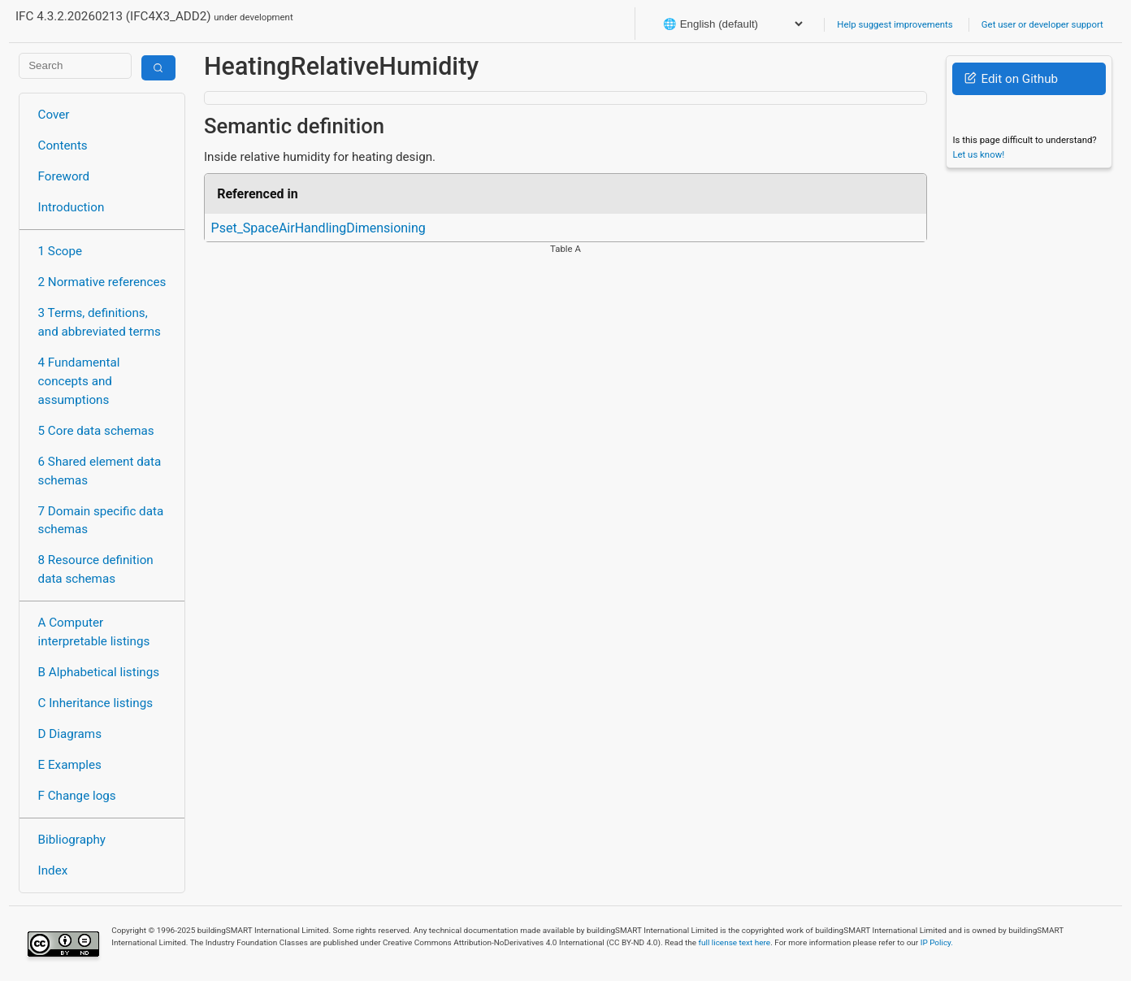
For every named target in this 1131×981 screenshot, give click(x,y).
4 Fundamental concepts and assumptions (79, 381)
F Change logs (77, 795)
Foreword (64, 176)
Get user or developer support (1042, 24)
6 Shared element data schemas (100, 471)
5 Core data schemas (96, 430)
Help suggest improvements (894, 24)
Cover (54, 114)
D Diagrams (70, 734)
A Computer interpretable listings (94, 632)
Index (53, 870)
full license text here (735, 942)
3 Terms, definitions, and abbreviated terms (99, 322)
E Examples (70, 764)
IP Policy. (937, 942)
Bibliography (72, 839)
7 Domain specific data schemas (101, 520)
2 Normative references (102, 282)
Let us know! (978, 154)
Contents (63, 145)
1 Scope (60, 251)
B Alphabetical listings (99, 672)
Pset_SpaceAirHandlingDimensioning (318, 228)
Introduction (71, 207)
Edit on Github (1011, 79)
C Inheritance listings (95, 703)
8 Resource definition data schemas (96, 569)
